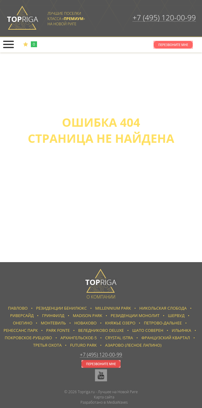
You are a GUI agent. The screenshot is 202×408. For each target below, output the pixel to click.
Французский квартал (166, 337)
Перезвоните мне (173, 45)
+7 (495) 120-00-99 (164, 17)
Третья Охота (47, 345)
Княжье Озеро (120, 323)
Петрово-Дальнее (163, 323)
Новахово (85, 323)
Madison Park (87, 315)
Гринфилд (53, 315)
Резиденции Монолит (135, 315)
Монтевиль (53, 323)
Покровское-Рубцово (28, 337)
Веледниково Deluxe (101, 330)
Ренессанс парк (20, 330)
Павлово (18, 308)
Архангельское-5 (78, 337)
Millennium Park (113, 308)
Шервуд (176, 315)
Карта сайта (104, 397)
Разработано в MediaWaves (104, 402)
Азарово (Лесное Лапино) (133, 345)
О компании (101, 297)
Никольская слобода (163, 308)
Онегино (22, 323)
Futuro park (83, 345)
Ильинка (181, 330)
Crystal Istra (119, 337)
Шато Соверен (147, 330)
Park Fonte (58, 330)
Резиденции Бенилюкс (61, 308)
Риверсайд (22, 315)
